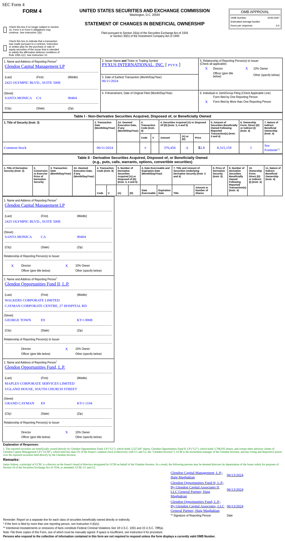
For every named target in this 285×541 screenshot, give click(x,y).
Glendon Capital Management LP (35, 66)
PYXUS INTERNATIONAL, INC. (133, 64)
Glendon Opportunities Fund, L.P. (35, 367)
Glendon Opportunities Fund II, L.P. (37, 284)
